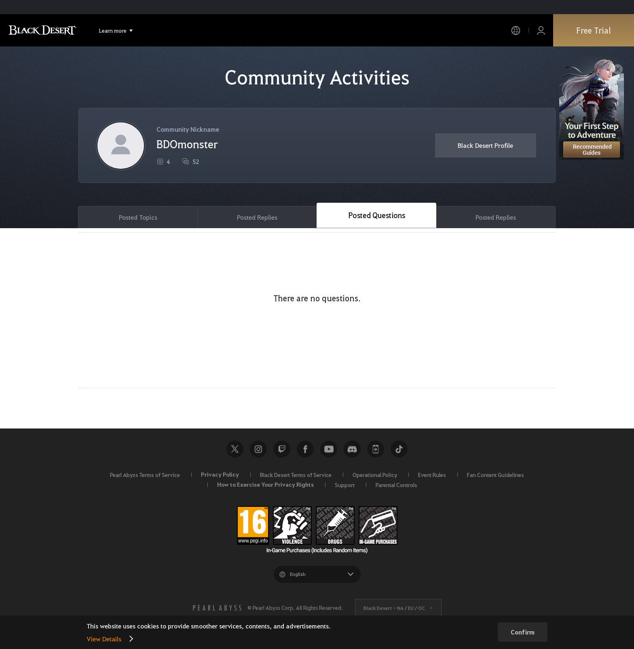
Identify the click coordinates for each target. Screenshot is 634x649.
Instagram (258, 449)
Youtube (328, 449)
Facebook (305, 449)
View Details (104, 638)
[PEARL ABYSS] (217, 607)
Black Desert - (394, 608)
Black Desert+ (375, 449)
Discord (352, 449)
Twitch (281, 449)
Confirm (523, 632)
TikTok (399, 449)
